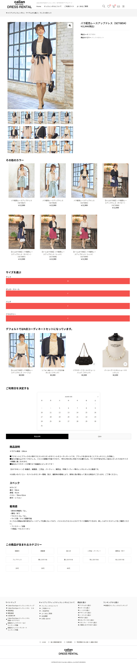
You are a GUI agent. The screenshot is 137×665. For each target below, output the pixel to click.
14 (77, 414)
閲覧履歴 (11, 613)
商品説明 (37, 438)
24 (42, 422)
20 (68, 418)
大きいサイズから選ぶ (86, 620)
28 (77, 422)
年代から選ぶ (83, 617)
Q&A (99, 438)
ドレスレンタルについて (53, 6)
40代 (68, 570)
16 (95, 414)
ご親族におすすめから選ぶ (88, 625)
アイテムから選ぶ (32, 13)
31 (42, 427)
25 (50, 422)
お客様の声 (11, 616)
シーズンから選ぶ (85, 615)
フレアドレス (17, 561)
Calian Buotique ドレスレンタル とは (21, 608)
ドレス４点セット (46, 13)
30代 (43, 570)
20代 (17, 570)
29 (86, 422)
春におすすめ (43, 561)
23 (95, 418)
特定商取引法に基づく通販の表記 (87, 642)
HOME (44, 642)
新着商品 (11, 610)
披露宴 (42, 552)
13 (68, 414)
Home (38, 6)
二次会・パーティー (94, 552)
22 (86, 418)
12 (59, 414)
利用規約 (69, 642)
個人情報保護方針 (56, 642)
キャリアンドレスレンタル (15, 13)
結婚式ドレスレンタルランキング (116, 605)
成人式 (68, 552)
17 (42, 418)
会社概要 (45, 616)
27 (68, 422)
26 (59, 422)
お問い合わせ (46, 619)
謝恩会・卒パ (120, 552)
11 (50, 414)
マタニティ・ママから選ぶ (88, 622)
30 (95, 422)
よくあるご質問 (82, 6)
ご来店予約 (45, 611)
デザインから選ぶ (85, 613)
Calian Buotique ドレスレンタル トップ (21, 605)
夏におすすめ (68, 561)
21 (77, 418)
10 (42, 414)
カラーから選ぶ (84, 608)
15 (86, 414)
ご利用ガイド (69, 6)
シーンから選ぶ (84, 610)
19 (59, 418)
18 (50, 418)
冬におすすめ (120, 561)
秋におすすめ (94, 561)
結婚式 (17, 552)
